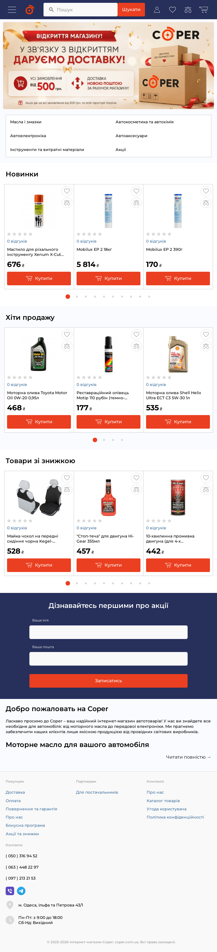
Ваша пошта (43, 647)
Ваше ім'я (40, 620)
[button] (68, 296)
